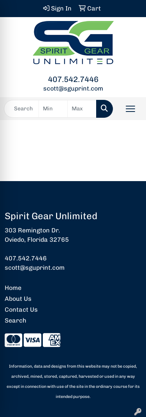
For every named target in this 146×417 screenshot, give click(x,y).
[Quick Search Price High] (82, 109)
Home (13, 287)
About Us (18, 298)
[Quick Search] (21, 109)
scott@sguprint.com (73, 88)
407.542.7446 (73, 79)
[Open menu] (130, 109)
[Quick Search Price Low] (53, 109)
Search (15, 320)
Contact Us (21, 309)
